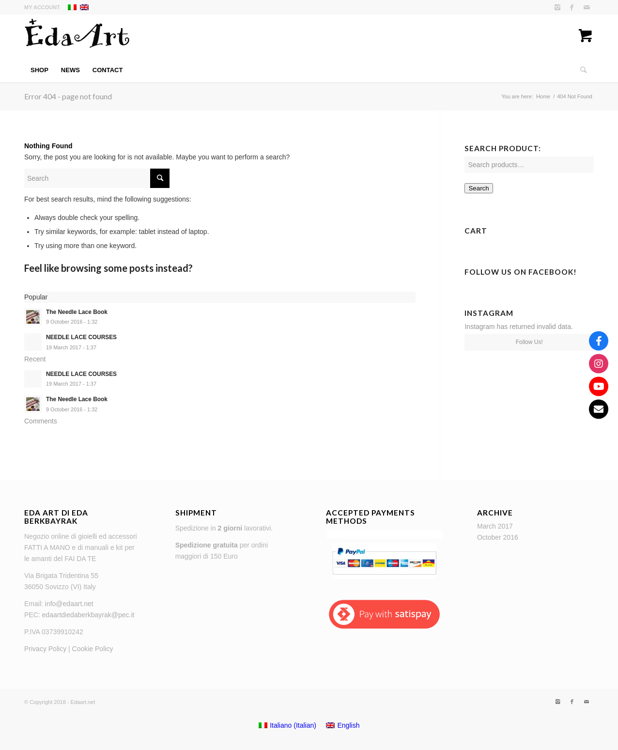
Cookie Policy (92, 649)
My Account (42, 7)
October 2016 (497, 537)
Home (543, 96)
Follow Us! (529, 342)
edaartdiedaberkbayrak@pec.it (88, 615)
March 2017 (495, 526)
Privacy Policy (45, 649)
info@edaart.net (69, 604)
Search (478, 188)
